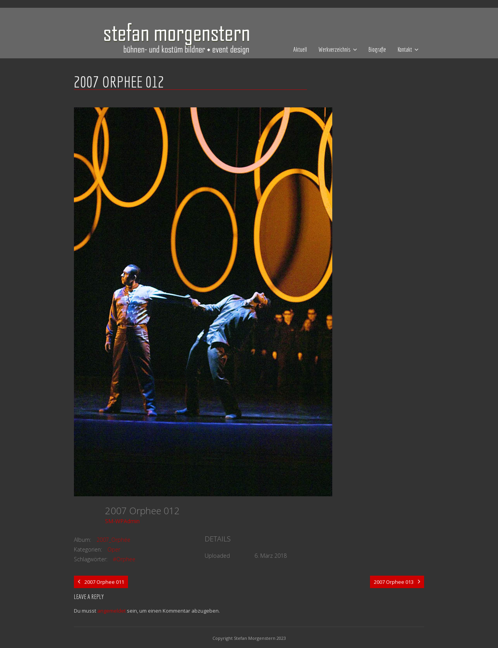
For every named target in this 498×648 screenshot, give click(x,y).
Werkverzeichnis (335, 49)
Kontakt (405, 49)
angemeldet (111, 610)
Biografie (377, 49)
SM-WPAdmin (122, 521)
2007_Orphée (113, 539)
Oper (113, 549)
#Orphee (124, 559)
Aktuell (300, 49)
